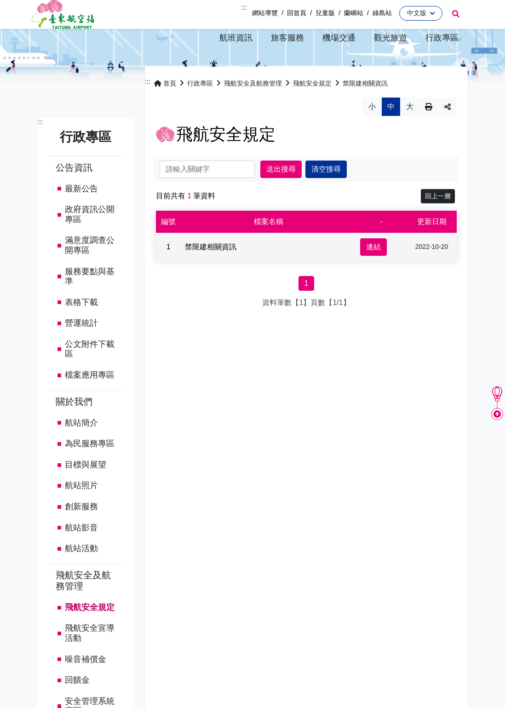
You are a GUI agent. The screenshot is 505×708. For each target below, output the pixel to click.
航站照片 (81, 509)
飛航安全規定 (90, 630)
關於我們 (74, 425)
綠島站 (382, 13)
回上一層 (438, 219)
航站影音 (81, 551)
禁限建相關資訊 (365, 106)
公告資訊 (74, 191)
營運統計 (81, 346)
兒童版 (325, 13)
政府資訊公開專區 (90, 238)
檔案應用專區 (90, 398)
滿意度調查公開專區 (90, 269)
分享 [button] (447, 130)
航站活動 (81, 572)
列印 (428, 130)
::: (244, 7)
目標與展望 (85, 488)
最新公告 (81, 212)
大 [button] (409, 130)
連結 (373, 270)
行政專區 (200, 106)
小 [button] (372, 130)
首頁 (165, 106)
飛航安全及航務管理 (83, 604)
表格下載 (81, 325)
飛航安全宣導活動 (90, 657)
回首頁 (296, 13)
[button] (236, 37)
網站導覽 (265, 13)
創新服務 (81, 530)
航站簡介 (81, 446)
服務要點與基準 (90, 300)
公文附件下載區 (90, 372)
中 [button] (391, 130)
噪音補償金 (85, 682)
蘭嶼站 (353, 13)
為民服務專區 (90, 467)
